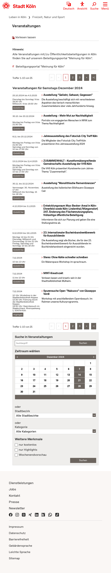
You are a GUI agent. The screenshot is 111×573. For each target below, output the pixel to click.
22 (90, 380)
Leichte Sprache (19, 552)
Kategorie (55, 425)
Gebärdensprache (20, 546)
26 (57, 386)
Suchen (83, 343)
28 (79, 386)
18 (45, 380)
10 (34, 374)
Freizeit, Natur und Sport (48, 17)
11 (45, 374)
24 (34, 386)
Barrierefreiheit (19, 539)
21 (79, 380)
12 (57, 374)
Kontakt (14, 495)
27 (68, 386)
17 (34, 380)
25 (45, 386)
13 (68, 374)
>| (94, 77)
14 (79, 374)
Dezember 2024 (55, 356)
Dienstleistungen (21, 483)
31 (34, 391)
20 (68, 380)
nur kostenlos (28, 444)
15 (90, 374)
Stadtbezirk (55, 409)
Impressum (16, 527)
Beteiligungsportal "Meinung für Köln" (40, 66)
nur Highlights (28, 449)
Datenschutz (17, 533)
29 (90, 386)
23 (21, 386)
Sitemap (14, 558)
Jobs (12, 489)
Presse (14, 502)
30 (21, 391)
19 (57, 380)
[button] (105, 6)
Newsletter (17, 508)
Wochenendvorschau (32, 454)
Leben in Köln (17, 17)
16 (21, 380)
